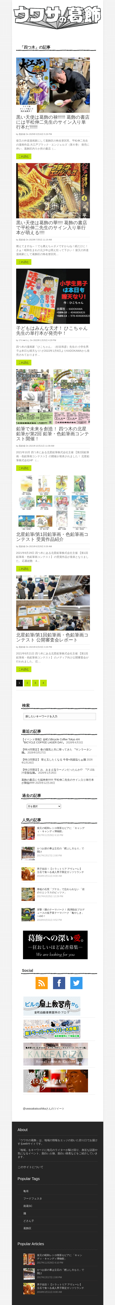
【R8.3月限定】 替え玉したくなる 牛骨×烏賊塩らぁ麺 (53, 759)
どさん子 (28, 1220)
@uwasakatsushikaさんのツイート (44, 1108)
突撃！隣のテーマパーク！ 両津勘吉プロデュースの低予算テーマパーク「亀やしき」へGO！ (61, 913)
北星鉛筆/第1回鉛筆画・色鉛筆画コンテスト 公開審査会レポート (52, 637)
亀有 (26, 1191)
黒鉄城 (22, 134)
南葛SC (27, 1205)
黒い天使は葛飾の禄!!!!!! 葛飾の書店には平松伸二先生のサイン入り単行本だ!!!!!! (53, 122)
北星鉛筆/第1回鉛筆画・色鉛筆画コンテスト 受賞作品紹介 (52, 537)
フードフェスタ (32, 1198)
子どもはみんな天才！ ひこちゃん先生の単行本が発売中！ (52, 331)
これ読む (23, 156)
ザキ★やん (24, 340)
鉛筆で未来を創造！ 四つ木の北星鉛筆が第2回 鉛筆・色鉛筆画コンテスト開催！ (52, 433)
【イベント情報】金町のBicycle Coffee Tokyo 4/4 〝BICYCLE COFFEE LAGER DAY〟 (51, 741)
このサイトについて (30, 1167)
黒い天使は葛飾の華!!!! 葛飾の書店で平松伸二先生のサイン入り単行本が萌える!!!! (51, 227)
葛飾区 (27, 1228)
